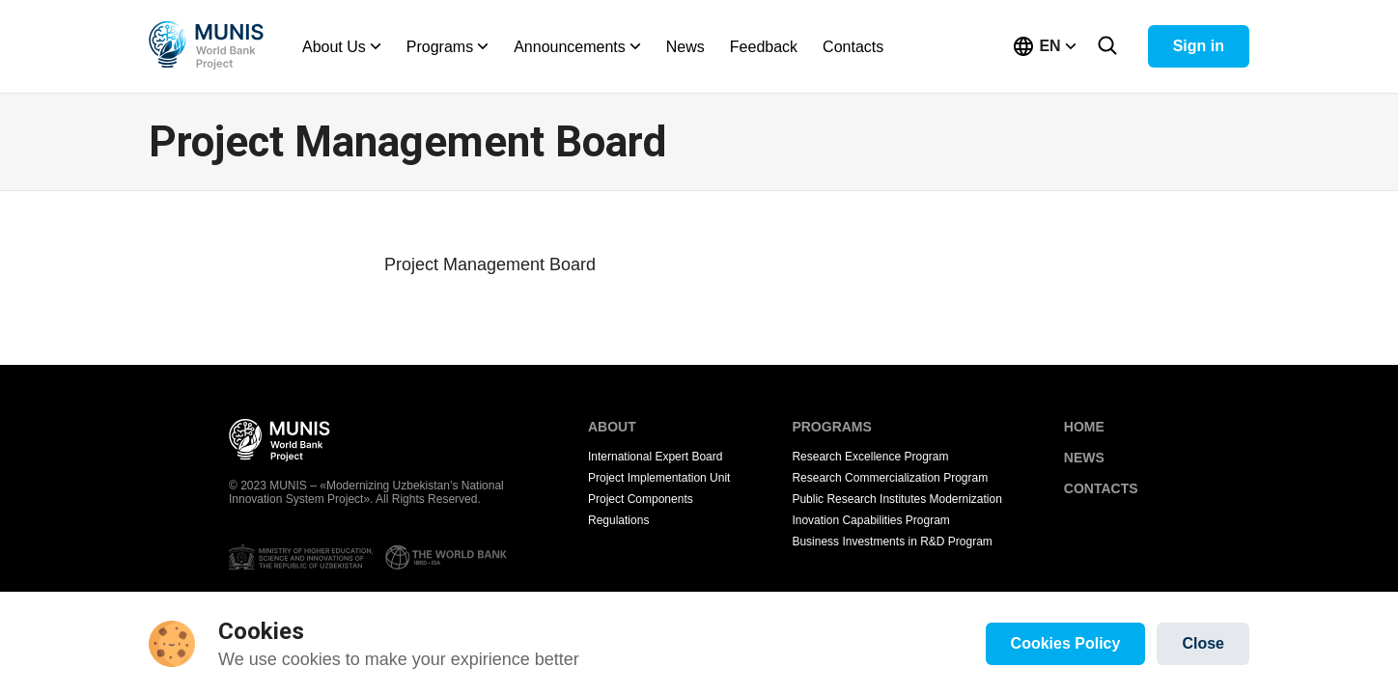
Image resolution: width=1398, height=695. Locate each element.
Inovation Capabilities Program (870, 520)
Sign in (1198, 46)
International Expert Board (655, 456)
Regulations (618, 520)
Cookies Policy (1066, 643)
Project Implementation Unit (659, 478)
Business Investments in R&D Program (892, 541)
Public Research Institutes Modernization (896, 499)
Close (1203, 643)
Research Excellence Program (870, 456)
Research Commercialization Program (890, 478)
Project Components (640, 499)
